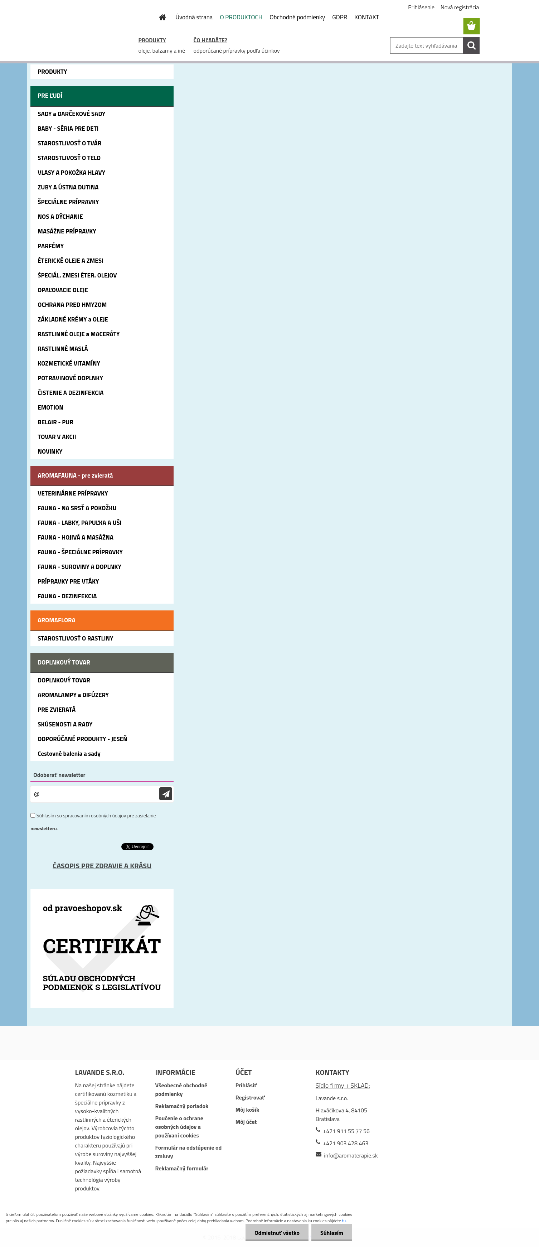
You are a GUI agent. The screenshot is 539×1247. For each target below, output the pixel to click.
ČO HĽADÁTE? (210, 40)
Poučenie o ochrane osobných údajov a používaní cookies (179, 1127)
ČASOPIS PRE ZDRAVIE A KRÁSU (102, 865)
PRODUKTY (152, 40)
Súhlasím (331, 1232)
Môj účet (246, 1121)
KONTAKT (366, 17)
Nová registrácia (460, 7)
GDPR (339, 17)
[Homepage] (158, 17)
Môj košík (247, 1109)
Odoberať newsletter (59, 774)
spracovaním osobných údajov (94, 815)
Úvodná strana (194, 17)
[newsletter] (166, 794)
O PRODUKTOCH (241, 17)
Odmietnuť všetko (277, 1232)
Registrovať (250, 1097)
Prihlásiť (246, 1085)
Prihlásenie (421, 7)
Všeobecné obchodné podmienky (181, 1089)
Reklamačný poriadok (182, 1106)
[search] (471, 45)
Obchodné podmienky (297, 17)
